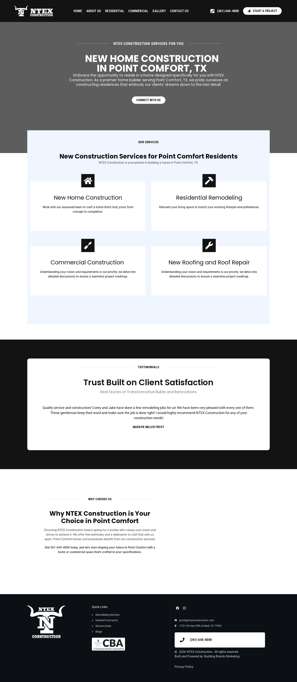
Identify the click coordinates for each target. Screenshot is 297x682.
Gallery (159, 11)
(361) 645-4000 (201, 640)
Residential (114, 11)
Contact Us (179, 11)
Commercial (138, 11)
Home (77, 11)
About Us (93, 11)
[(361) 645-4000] (182, 640)
